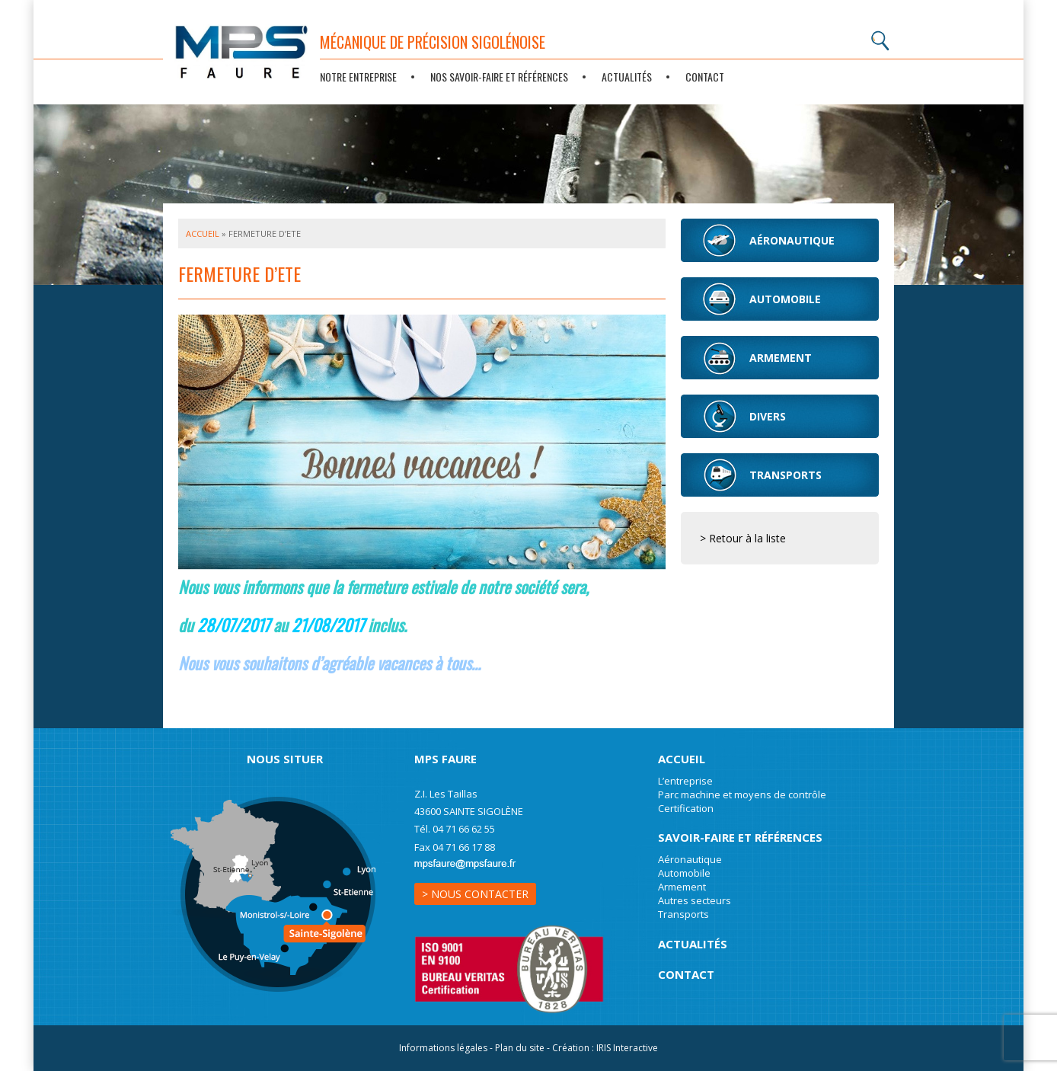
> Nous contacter (475, 894)
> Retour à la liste (743, 538)
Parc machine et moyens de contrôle (742, 794)
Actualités (627, 77)
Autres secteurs (694, 900)
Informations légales (443, 1047)
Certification (686, 808)
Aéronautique (690, 859)
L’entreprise (685, 781)
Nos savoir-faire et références (499, 77)
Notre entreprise (358, 77)
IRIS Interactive (627, 1047)
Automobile (684, 873)
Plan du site (519, 1047)
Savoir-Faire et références (740, 837)
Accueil (202, 233)
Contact (704, 77)
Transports (683, 914)
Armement (682, 887)
